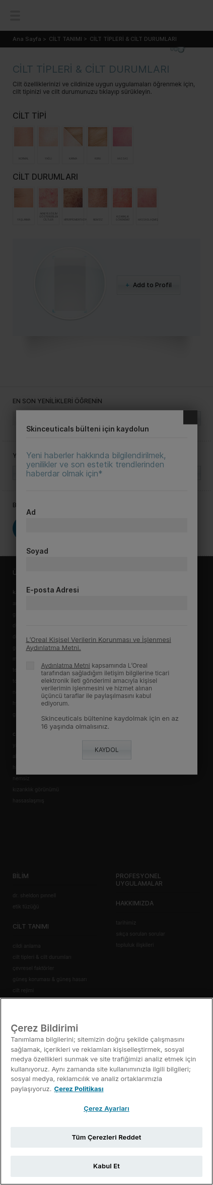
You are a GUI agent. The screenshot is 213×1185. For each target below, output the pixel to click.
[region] (106, 1091)
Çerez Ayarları (106, 1108)
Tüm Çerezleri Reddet (106, 1137)
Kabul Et (106, 1166)
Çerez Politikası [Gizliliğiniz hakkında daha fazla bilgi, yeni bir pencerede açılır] (79, 1089)
